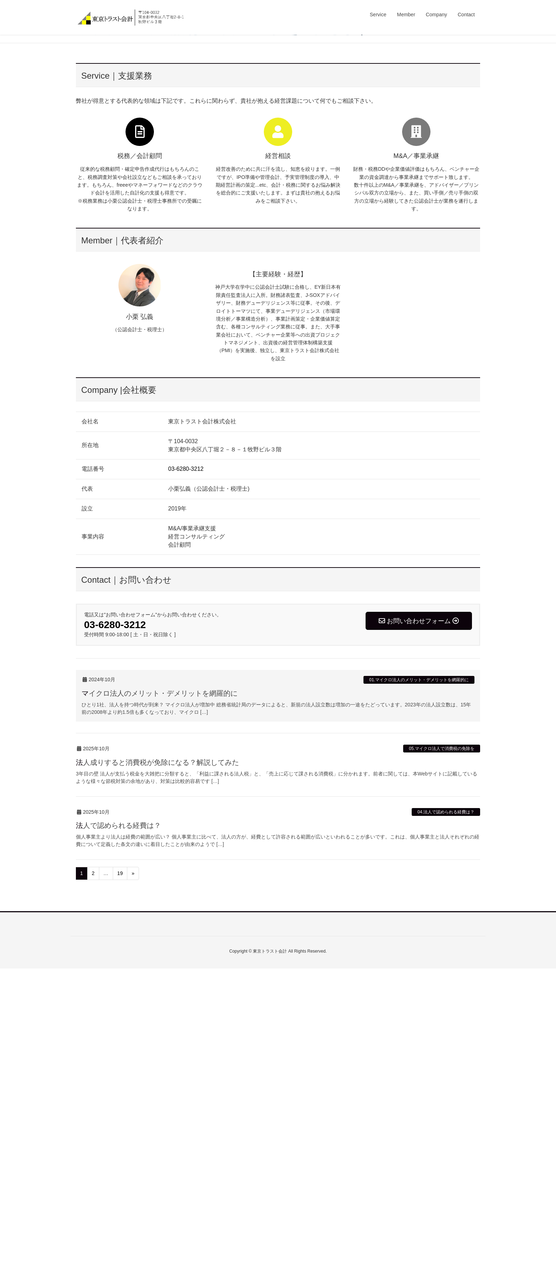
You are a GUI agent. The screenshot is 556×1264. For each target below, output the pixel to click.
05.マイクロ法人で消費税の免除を (441, 1044)
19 (120, 1169)
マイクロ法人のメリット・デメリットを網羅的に (160, 989)
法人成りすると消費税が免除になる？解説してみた (157, 1057)
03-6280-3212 (186, 764)
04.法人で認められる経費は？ (445, 1107)
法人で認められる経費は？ (118, 1121)
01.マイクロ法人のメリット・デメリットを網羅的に (419, 974)
